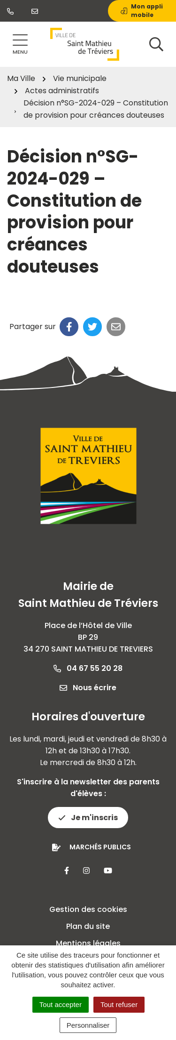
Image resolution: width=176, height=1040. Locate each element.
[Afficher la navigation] (20, 44)
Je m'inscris (88, 817)
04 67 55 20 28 (88, 668)
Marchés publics (100, 847)
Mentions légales (88, 943)
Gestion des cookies (88, 909)
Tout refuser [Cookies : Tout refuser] (119, 1004)
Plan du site (88, 926)
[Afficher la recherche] (156, 44)
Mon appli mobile (142, 10)
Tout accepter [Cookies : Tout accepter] (60, 1004)
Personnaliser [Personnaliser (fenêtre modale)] (88, 1025)
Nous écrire (88, 687)
